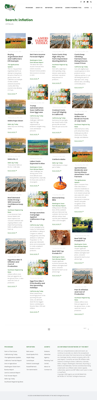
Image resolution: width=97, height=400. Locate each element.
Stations (47, 351)
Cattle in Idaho (58, 159)
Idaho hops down (15, 120)
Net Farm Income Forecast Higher (37, 55)
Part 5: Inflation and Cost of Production (81, 292)
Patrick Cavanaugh (33, 364)
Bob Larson (30, 351)
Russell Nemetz (31, 367)
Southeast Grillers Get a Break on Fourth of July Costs (81, 117)
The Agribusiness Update (12, 357)
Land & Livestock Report (12, 373)
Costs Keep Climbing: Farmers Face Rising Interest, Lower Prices (81, 58)
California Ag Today (10, 354)
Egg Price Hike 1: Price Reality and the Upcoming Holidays (37, 284)
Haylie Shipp (30, 357)
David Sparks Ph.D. (32, 354)
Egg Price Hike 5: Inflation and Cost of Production (15, 263)
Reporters (48, 7)
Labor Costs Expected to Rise (37, 162)
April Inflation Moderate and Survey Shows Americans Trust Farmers (82, 172)
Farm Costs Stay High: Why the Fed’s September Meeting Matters (59, 57)
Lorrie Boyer (30, 360)
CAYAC (86, 7)
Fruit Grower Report (10, 376)
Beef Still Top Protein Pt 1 (58, 252)
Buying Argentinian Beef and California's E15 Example (15, 57)
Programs (29, 7)
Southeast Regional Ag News (13, 382)
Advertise (58, 7)
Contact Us (48, 370)
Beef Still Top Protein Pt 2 (80, 239)
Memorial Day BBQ (58, 199)
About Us (39, 7)
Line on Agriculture (10, 364)
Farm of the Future (10, 351)
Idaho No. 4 (13, 159)
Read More (12, 93)
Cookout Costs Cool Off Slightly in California (59, 112)
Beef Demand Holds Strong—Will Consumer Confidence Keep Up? (15, 202)
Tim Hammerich (32, 370)
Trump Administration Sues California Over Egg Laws (36, 109)
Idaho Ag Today (9, 379)
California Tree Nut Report (13, 360)
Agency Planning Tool (73, 7)
